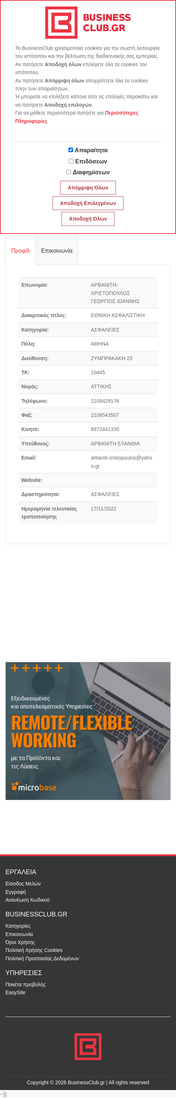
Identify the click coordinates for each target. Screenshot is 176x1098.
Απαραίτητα (91, 150)
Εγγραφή (15, 892)
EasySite (15, 992)
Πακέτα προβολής (25, 984)
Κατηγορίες (17, 926)
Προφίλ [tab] (20, 251)
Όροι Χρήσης (20, 942)
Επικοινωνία (19, 934)
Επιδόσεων (91, 161)
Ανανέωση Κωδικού (27, 900)
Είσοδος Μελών (23, 883)
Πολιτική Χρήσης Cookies (34, 950)
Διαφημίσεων (91, 172)
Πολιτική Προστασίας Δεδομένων (42, 958)
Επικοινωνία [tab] (56, 251)
